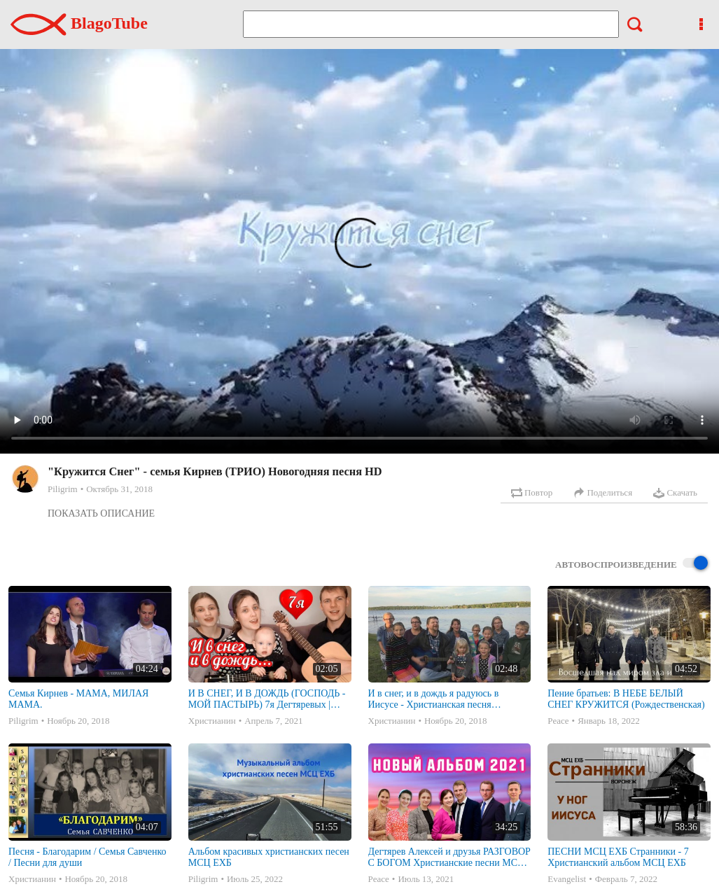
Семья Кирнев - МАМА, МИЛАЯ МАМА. (78, 699)
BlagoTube (79, 23)
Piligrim (63, 489)
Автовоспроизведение (631, 564)
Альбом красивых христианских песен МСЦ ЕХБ (268, 857)
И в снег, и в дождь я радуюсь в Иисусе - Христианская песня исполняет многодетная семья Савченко (433, 699)
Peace (557, 720)
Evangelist (566, 879)
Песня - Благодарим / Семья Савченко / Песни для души (87, 857)
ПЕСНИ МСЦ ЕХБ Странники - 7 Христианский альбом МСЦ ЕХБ (617, 857)
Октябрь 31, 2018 (119, 489)
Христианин (212, 720)
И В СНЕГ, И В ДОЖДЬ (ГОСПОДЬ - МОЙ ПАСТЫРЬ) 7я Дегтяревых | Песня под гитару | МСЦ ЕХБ (267, 699)
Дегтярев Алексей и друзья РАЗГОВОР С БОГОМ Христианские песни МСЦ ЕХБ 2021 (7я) (449, 857)
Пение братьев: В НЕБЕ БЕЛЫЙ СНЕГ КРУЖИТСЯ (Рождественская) (625, 699)
